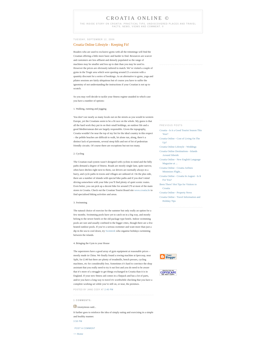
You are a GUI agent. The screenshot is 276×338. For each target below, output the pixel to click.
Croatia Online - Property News (176, 192)
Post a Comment (85, 328)
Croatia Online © (138, 18)
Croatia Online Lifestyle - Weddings (178, 146)
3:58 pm (77, 321)
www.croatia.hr (142, 190)
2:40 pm (109, 289)
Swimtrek (110, 230)
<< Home (78, 333)
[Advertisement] (171, 44)
